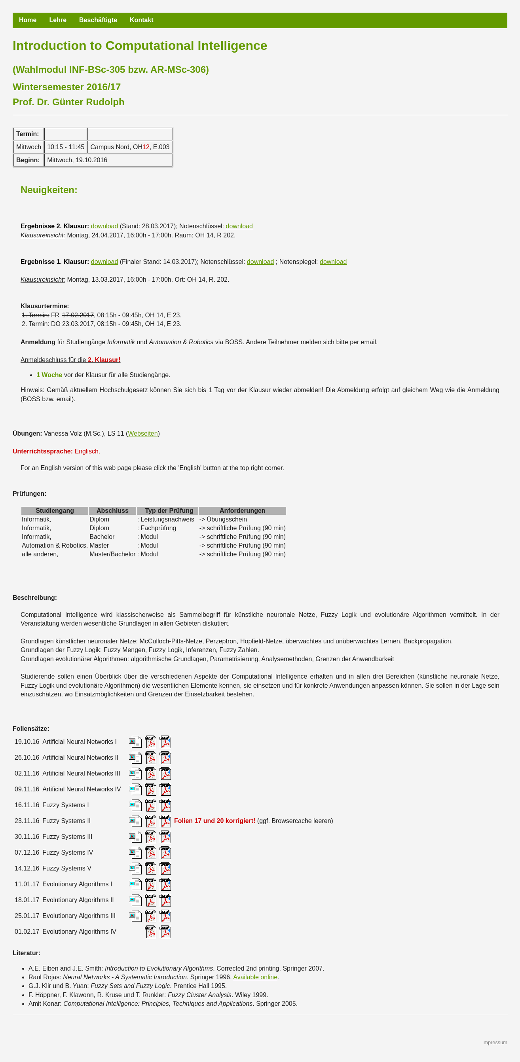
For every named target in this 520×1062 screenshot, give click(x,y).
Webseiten (143, 433)
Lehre (57, 20)
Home (27, 20)
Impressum (494, 1042)
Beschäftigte (98, 20)
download (104, 226)
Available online (255, 977)
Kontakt (142, 20)
